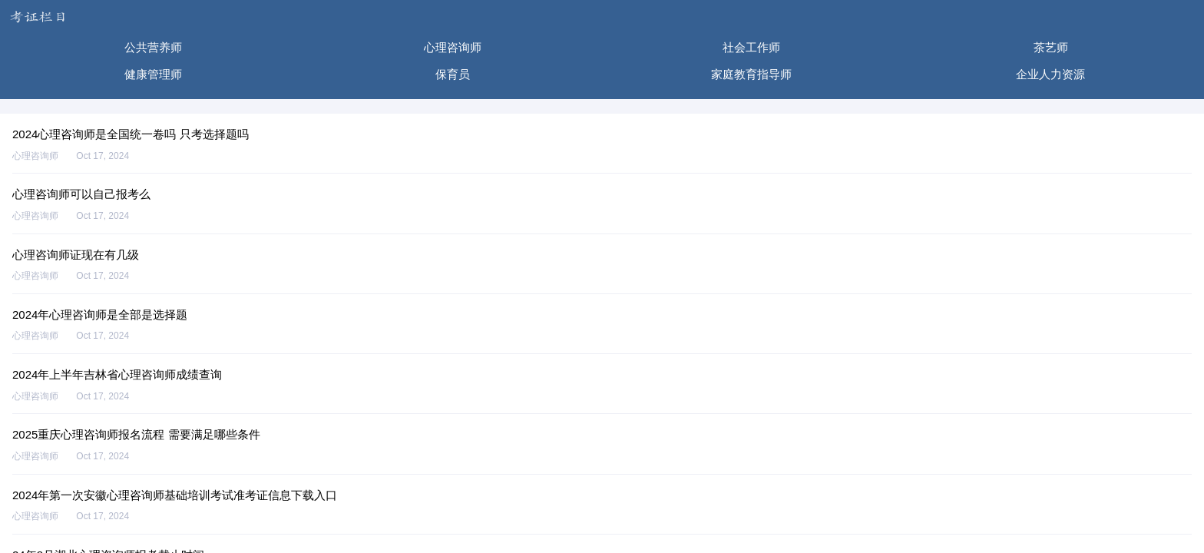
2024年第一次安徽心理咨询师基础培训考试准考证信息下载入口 (174, 495)
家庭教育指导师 (751, 74)
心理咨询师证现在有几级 (75, 254)
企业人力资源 (1050, 74)
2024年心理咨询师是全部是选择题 (99, 314)
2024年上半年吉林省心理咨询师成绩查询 (117, 374)
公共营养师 (153, 47)
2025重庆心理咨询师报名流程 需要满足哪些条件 (136, 434)
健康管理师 (153, 74)
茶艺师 (1051, 47)
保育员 (452, 74)
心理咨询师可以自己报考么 (81, 193)
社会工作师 (751, 47)
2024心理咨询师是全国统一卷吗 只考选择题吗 (130, 134)
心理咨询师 (452, 47)
